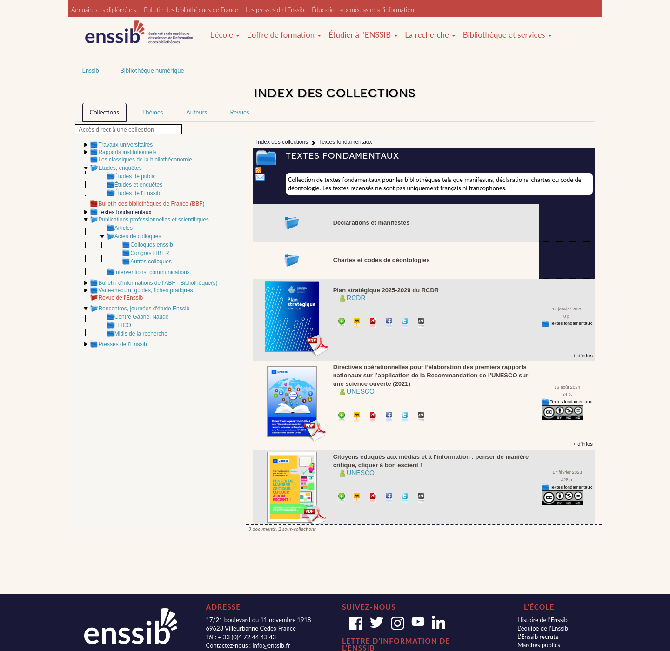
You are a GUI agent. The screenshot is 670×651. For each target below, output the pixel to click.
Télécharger (341, 323)
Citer (357, 323)
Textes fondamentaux (571, 323)
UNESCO (361, 391)
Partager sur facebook (389, 323)
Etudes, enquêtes (119, 168)
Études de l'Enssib (137, 193)
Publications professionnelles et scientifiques (153, 219)
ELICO (122, 325)
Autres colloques (151, 261)
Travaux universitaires (125, 144)
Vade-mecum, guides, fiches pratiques (145, 290)
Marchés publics (538, 645)
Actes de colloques (137, 236)
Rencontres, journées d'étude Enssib (143, 308)
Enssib (90, 70)
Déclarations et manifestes (371, 222)
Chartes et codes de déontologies (381, 259)
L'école (225, 35)
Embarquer (421, 323)
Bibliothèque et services (507, 35)
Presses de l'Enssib (122, 344)
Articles (123, 228)
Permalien (373, 323)
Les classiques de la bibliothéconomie (145, 159)
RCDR (356, 298)
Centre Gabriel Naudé (141, 317)
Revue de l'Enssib (120, 298)
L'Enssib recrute (538, 636)
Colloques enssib (151, 245)
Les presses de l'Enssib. (275, 9)
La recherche (430, 35)
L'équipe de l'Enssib (542, 628)
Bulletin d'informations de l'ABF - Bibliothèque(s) (157, 283)
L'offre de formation (284, 35)
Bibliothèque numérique (152, 70)
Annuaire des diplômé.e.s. (104, 9)
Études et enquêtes (138, 184)
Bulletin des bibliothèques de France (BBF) (151, 204)
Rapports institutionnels (127, 152)
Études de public (135, 176)
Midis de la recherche (141, 333)
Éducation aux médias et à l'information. (363, 9)
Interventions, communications (152, 272)
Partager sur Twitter (405, 323)
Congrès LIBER (149, 253)
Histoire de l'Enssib (542, 620)
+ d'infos (583, 355)
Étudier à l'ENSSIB (363, 35)
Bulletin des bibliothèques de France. (192, 9)
